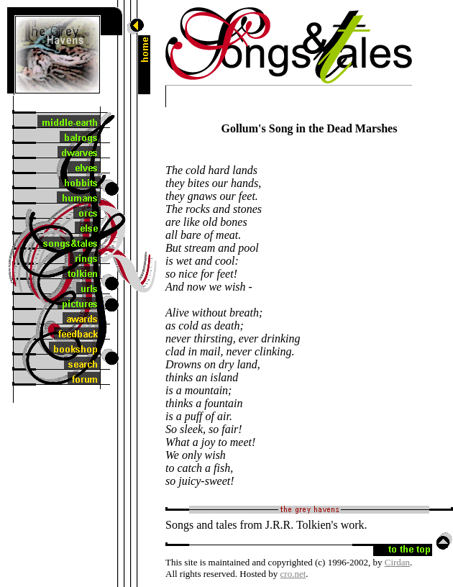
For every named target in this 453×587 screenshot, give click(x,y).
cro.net (293, 573)
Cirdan (397, 562)
